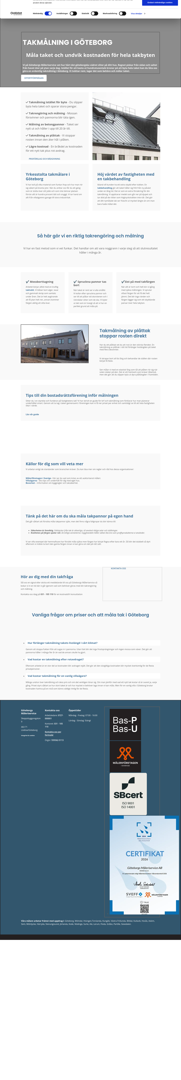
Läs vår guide (32, 414)
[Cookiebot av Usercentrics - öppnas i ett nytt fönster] (16, 50)
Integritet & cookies (28, 735)
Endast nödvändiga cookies (160, 39)
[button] (34, 78)
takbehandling (104, 188)
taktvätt (30, 290)
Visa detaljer (136, 50)
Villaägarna (31, 480)
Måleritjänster (50, 4)
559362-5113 (57, 740)
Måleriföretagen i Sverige (38, 478)
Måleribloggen (112, 4)
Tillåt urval (160, 31)
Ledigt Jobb (94, 4)
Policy (81, 4)
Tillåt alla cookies (160, 24)
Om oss (67, 4)
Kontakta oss (131, 4)
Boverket (30, 483)
